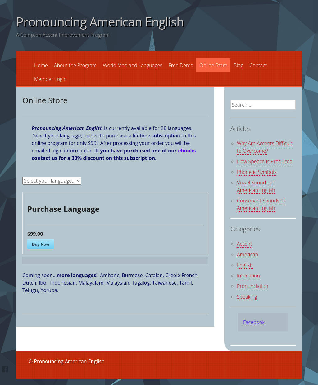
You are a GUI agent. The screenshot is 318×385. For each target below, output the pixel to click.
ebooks (187, 150)
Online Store (213, 65)
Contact (258, 65)
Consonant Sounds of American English (261, 204)
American (247, 254)
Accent (244, 243)
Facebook (254, 322)
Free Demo (181, 65)
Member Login (50, 79)
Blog (238, 65)
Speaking (247, 296)
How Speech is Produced (265, 161)
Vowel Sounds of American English (256, 186)
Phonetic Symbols (256, 172)
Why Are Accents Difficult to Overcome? (264, 147)
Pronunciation (252, 286)
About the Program (75, 65)
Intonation (248, 275)
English (245, 265)
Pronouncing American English (100, 21)
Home (41, 65)
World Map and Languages (132, 65)
